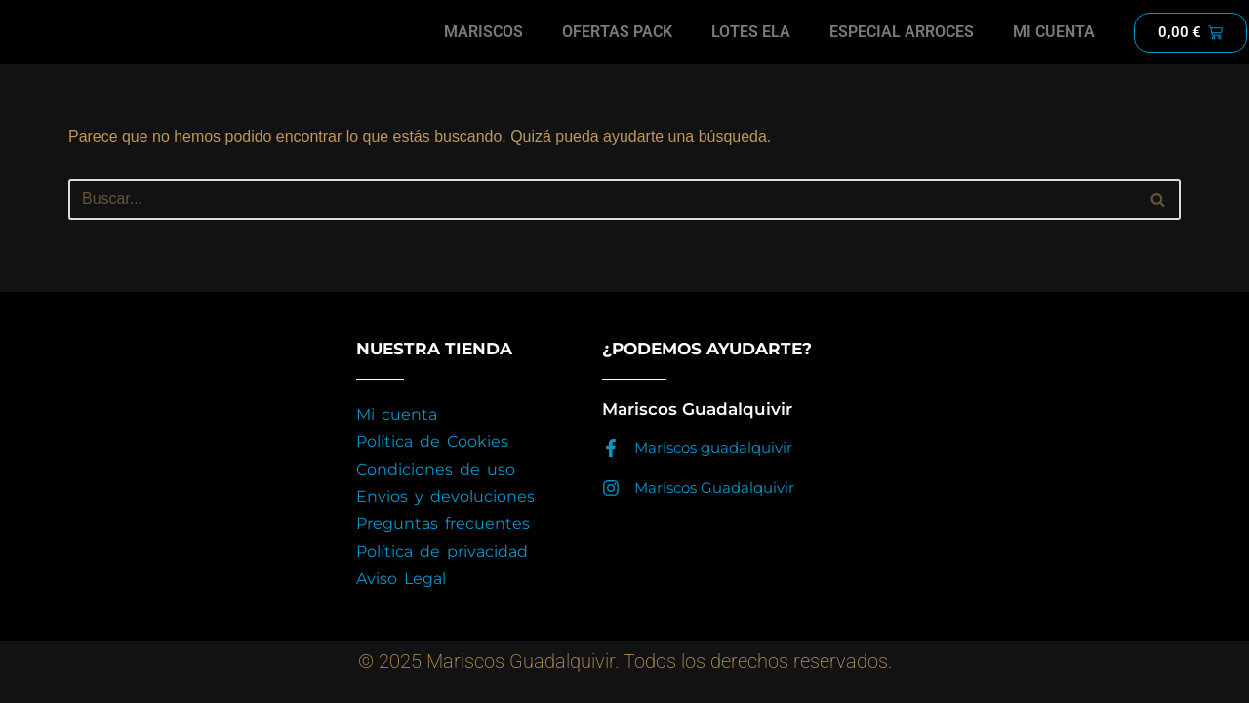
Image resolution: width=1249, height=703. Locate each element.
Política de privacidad (442, 573)
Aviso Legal (401, 601)
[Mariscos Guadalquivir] (611, 510)
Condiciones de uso (435, 491)
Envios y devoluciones (445, 519)
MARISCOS (484, 31)
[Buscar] (602, 199)
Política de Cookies (432, 464)
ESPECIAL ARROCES (901, 31)
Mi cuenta (396, 437)
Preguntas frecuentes (443, 546)
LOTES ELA (750, 31)
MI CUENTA (1054, 31)
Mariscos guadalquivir (713, 470)
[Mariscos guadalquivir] (611, 470)
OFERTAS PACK (617, 31)
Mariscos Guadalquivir (714, 510)
